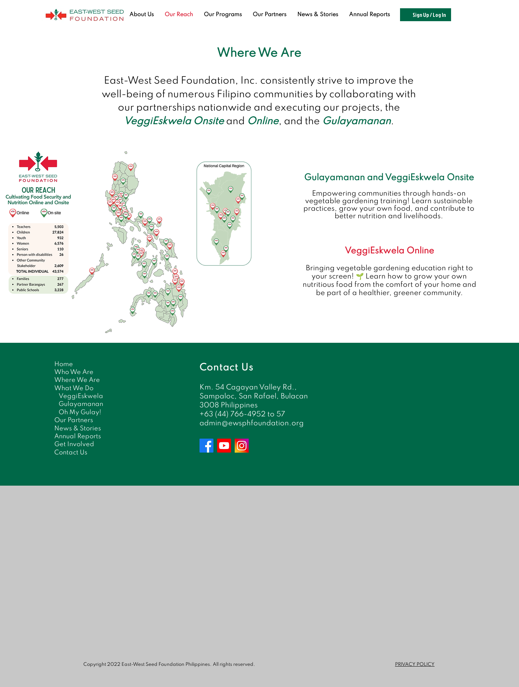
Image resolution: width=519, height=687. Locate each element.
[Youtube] (224, 446)
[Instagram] (242, 446)
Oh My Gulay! (80, 412)
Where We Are (77, 380)
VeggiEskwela (81, 396)
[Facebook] (206, 446)
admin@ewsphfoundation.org (251, 423)
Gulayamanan (81, 404)
